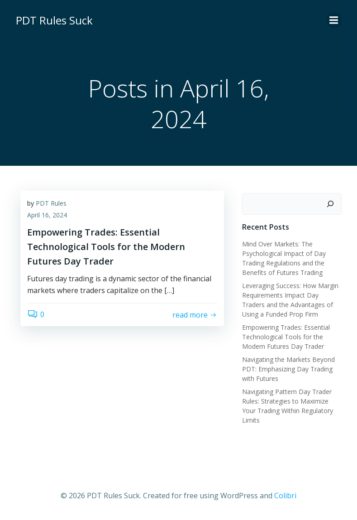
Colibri (285, 496)
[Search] (330, 203)
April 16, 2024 (47, 215)
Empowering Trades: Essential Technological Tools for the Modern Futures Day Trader (286, 337)
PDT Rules (51, 203)
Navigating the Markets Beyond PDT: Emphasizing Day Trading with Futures (288, 369)
